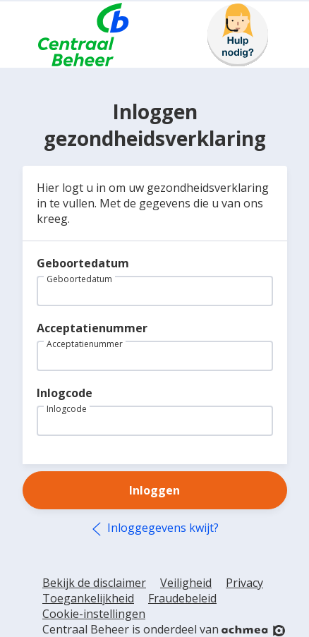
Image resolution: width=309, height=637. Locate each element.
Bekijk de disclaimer (94, 582)
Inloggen (154, 490)
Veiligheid (186, 582)
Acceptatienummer (92, 328)
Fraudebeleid (182, 598)
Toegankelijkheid (88, 598)
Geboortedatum (83, 263)
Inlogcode (64, 393)
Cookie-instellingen (93, 613)
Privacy (244, 582)
